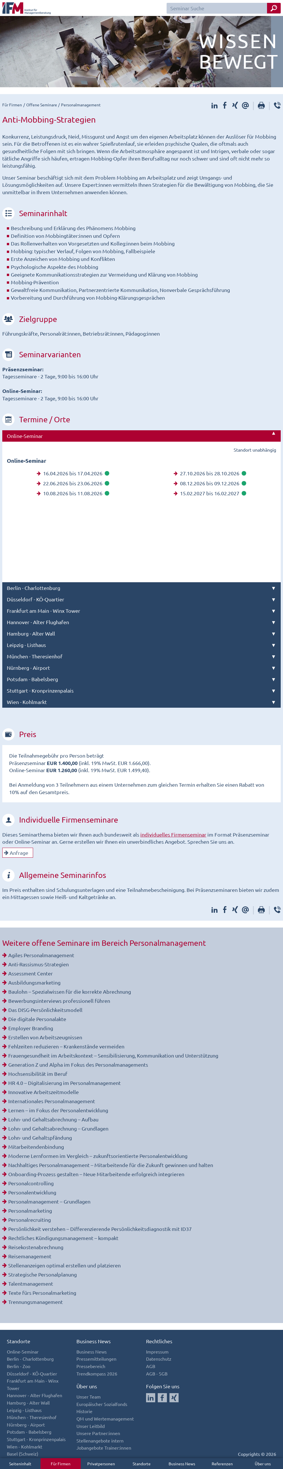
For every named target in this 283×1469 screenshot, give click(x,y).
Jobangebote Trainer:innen (103, 1447)
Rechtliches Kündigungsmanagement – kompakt (63, 1238)
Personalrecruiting (29, 1220)
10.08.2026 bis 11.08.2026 (73, 493)
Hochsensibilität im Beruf (37, 1074)
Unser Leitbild (90, 1426)
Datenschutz (158, 1359)
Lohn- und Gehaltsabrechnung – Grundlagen (58, 1128)
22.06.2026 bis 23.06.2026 (73, 483)
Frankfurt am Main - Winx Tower (43, 611)
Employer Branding (30, 1028)
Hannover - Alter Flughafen (38, 622)
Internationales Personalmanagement (51, 1101)
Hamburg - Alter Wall (31, 633)
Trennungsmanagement (35, 1302)
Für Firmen (60, 1463)
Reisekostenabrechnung (35, 1247)
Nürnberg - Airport (28, 668)
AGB (150, 1366)
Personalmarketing (30, 1211)
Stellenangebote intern (100, 1440)
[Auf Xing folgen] (174, 1397)
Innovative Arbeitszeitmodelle (43, 1092)
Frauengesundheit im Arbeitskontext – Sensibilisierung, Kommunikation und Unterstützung (113, 1055)
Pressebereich (90, 1366)
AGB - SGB (156, 1373)
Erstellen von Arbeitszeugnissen (45, 1037)
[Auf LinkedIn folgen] (150, 1397)
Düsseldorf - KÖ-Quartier (35, 599)
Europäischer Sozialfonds (101, 1404)
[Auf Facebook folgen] (162, 1397)
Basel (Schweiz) (22, 1453)
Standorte (142, 1463)
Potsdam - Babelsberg (32, 679)
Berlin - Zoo (18, 1366)
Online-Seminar (25, 436)
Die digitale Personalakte (37, 1019)
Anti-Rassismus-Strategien (38, 964)
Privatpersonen (101, 1463)
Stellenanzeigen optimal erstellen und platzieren (64, 1265)
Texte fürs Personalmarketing (42, 1293)
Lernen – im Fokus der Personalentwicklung (58, 1110)
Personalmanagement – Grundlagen (49, 1201)
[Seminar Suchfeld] (224, 8)
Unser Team (88, 1396)
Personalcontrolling (31, 1183)
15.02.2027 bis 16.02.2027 (210, 493)
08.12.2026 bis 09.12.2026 (210, 483)
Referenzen (222, 1463)
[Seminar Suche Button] (274, 8)
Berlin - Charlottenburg (33, 588)
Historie (84, 1411)
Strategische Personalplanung (42, 1274)
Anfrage (16, 853)
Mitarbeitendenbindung (36, 1147)
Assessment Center (30, 973)
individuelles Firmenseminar (173, 834)
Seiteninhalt (20, 1463)
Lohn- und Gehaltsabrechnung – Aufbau (53, 1119)
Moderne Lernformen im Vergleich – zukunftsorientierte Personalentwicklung (97, 1156)
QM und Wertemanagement (105, 1418)
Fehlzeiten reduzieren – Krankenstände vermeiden (66, 1046)
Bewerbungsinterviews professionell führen (59, 1001)
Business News (182, 1463)
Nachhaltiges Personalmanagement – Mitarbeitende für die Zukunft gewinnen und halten (110, 1165)
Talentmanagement (30, 1284)
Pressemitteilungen (96, 1359)
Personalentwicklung (32, 1192)
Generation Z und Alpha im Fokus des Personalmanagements (78, 1065)
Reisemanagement (29, 1256)
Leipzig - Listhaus (26, 645)
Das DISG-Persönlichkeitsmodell (45, 1010)
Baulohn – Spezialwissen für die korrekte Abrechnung (69, 992)
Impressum (157, 1351)
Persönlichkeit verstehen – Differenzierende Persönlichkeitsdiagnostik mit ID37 (100, 1229)
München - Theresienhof (34, 656)
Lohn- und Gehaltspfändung (40, 1138)
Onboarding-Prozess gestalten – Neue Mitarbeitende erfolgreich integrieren (96, 1174)
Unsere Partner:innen (98, 1433)
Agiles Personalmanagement (41, 955)
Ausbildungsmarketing (34, 982)
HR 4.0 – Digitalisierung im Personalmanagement (64, 1083)
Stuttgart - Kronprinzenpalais (40, 690)
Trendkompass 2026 (96, 1373)
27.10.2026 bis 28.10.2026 (210, 473)
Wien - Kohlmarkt (27, 702)
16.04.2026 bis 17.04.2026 (73, 473)
